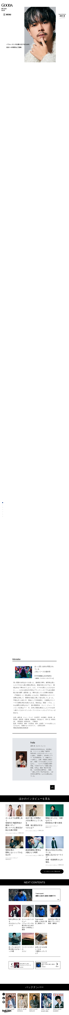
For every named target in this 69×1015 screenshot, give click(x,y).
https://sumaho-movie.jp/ (20, 727)
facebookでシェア (3, 998)
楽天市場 (6, 1011)
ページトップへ (52, 787)
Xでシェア (3, 994)
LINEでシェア (3, 1002)
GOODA (7, 5)
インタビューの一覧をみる (52, 871)
